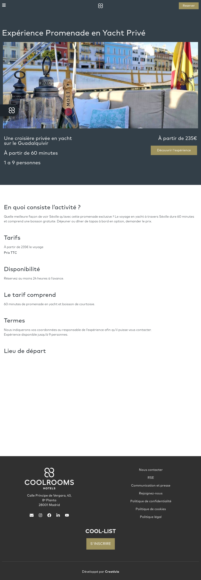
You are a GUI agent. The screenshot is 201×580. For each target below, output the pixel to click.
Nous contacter (151, 469)
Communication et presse (150, 485)
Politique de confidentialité (150, 501)
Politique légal (151, 517)
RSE (151, 477)
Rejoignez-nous (151, 493)
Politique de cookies (151, 509)
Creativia (112, 571)
